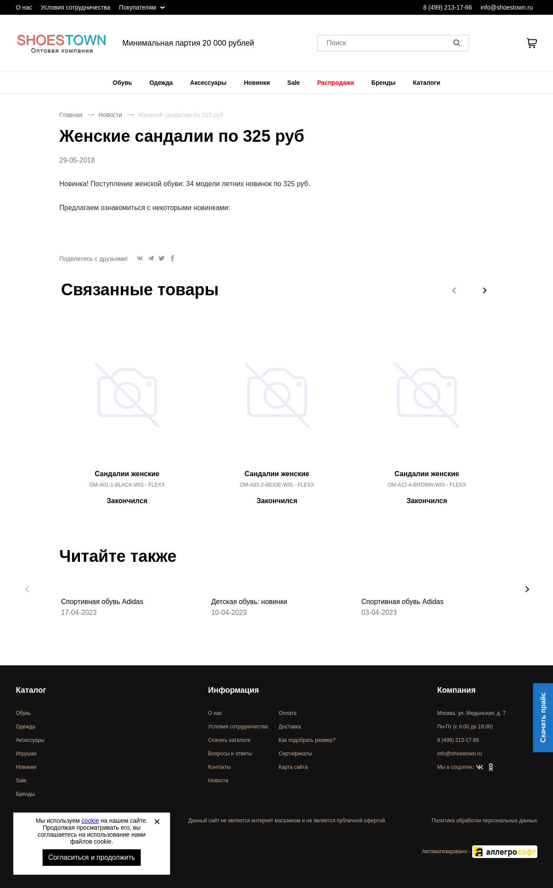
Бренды (383, 82)
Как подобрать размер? (307, 740)
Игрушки (26, 754)
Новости (110, 114)
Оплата (288, 713)
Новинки (257, 82)
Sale (293, 82)
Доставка (290, 727)
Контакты (219, 767)
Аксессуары (208, 82)
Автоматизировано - (479, 851)
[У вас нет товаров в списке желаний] (508, 43)
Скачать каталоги (229, 740)
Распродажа (335, 82)
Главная (71, 114)
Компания (456, 690)
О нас (24, 7)
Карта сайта (293, 767)
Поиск (336, 43)
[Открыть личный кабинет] (486, 43)
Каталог (31, 690)
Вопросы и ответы (230, 754)
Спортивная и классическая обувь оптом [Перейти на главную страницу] (61, 43)
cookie (90, 820)
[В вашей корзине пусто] (532, 43)
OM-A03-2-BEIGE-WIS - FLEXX (277, 485)
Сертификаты (295, 754)
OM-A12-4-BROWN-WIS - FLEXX (426, 485)
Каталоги (426, 82)
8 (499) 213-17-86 (447, 7)
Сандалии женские (127, 473)
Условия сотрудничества (75, 7)
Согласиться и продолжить (91, 857)
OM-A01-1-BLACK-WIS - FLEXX (127, 485)
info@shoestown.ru (506, 7)
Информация (233, 690)
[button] (458, 43)
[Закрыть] (156, 821)
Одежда (161, 82)
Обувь (122, 82)
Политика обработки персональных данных (484, 821)
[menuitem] (122, 82)
